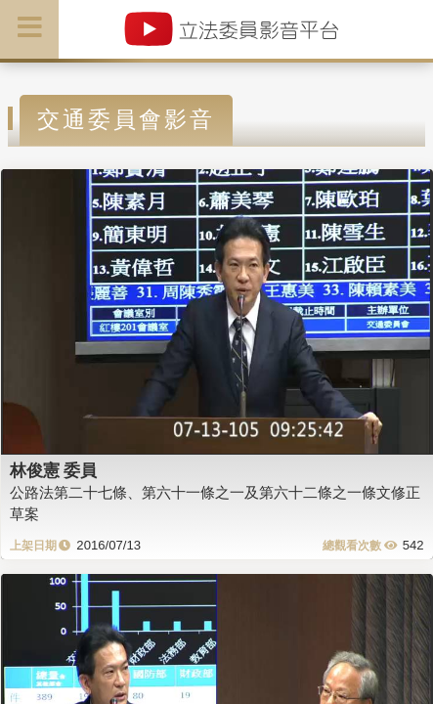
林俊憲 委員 (54, 470)
